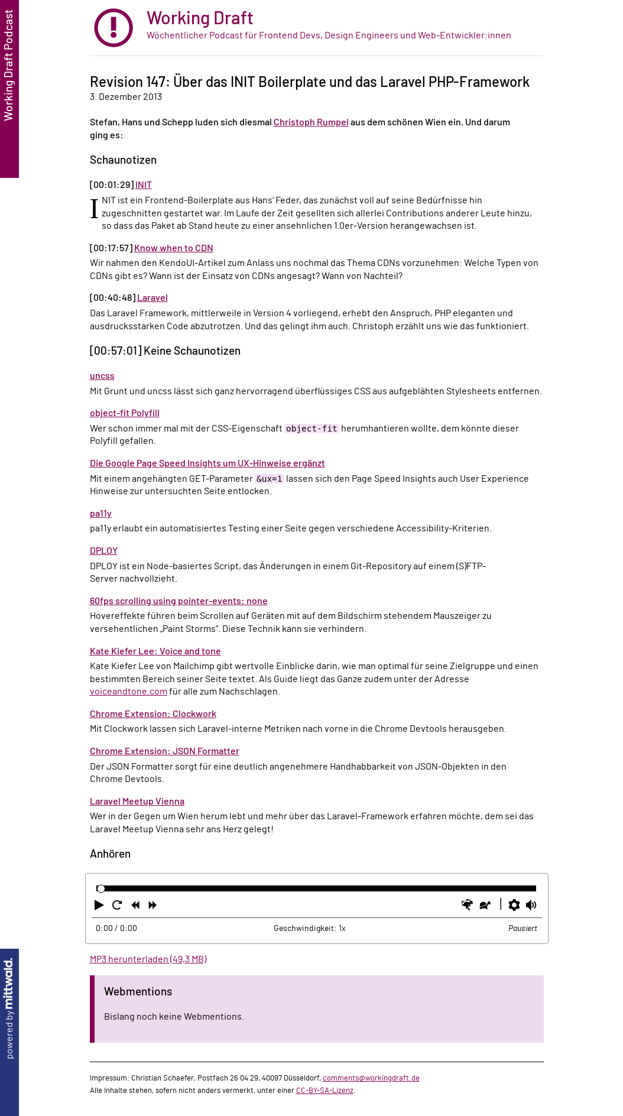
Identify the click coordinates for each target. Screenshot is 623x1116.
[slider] (101, 888)
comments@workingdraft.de (371, 1078)
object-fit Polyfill (125, 413)
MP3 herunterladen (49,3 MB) (148, 959)
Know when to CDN (173, 248)
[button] (100, 907)
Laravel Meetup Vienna (137, 801)
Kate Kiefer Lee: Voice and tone (155, 651)
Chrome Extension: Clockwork (153, 714)
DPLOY (104, 551)
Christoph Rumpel (311, 122)
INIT (143, 185)
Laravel (152, 298)
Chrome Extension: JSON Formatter (164, 751)
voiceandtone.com (128, 691)
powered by (9, 1008)
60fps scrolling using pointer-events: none (179, 601)
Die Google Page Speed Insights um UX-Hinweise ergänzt (207, 463)
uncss (102, 376)
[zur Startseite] (317, 28)
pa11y (101, 513)
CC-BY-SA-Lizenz (324, 1090)
